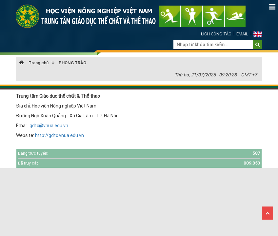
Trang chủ (34, 63)
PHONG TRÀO (72, 63)
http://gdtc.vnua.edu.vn (59, 135)
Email (242, 34)
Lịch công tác (216, 34)
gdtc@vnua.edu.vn (49, 125)
